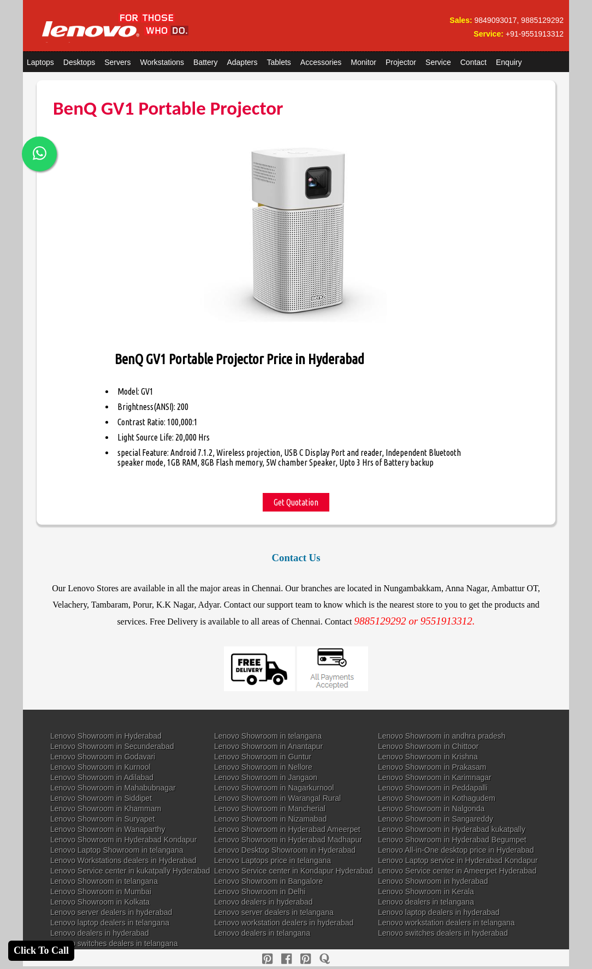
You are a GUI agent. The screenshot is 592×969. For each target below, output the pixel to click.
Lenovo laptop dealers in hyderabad (439, 912)
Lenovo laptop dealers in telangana (109, 922)
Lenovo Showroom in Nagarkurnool (274, 787)
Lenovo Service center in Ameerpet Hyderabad (457, 870)
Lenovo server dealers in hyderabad (111, 912)
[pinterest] (267, 959)
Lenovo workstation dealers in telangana (446, 922)
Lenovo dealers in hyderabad (263, 901)
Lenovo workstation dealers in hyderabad (283, 922)
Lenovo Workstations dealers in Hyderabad (123, 860)
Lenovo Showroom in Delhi (259, 891)
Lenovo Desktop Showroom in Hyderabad (285, 850)
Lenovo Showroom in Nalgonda (431, 808)
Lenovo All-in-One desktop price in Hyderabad (456, 850)
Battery (205, 62)
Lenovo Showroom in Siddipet (101, 798)
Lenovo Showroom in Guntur (262, 756)
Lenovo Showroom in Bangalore (268, 881)
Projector (401, 62)
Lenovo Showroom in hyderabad (433, 881)
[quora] (324, 959)
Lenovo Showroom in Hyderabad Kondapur (123, 839)
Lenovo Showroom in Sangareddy (435, 819)
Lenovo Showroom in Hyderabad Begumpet (452, 839)
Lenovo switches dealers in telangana (114, 943)
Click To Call (41, 950)
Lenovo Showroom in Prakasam (432, 767)
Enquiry (509, 62)
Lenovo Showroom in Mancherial (269, 808)
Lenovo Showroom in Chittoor (428, 746)
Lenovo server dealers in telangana (274, 912)
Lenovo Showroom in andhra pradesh (442, 736)
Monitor (363, 62)
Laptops (40, 62)
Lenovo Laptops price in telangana (272, 860)
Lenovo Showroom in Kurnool (100, 767)
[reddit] (305, 959)
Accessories (320, 62)
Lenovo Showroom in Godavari (102, 756)
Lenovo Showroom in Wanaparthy (107, 829)
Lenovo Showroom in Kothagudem (436, 798)
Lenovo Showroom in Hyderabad (106, 736)
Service (438, 62)
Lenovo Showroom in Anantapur (268, 746)
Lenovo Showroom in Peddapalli (433, 787)
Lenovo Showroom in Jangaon (265, 777)
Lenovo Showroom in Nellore (263, 767)
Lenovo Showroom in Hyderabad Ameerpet (287, 829)
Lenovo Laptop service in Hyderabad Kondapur (458, 860)
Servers (117, 62)
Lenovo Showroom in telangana (268, 736)
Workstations (162, 62)
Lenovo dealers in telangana (426, 901)
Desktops (79, 62)
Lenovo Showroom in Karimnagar (435, 777)
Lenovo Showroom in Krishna (428, 756)
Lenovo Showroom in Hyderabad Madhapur (288, 839)
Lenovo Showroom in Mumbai (100, 891)
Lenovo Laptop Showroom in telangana (116, 850)
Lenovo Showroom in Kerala (426, 891)
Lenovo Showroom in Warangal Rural (277, 798)
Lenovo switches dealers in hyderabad (443, 933)
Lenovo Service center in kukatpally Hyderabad (130, 870)
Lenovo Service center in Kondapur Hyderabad (293, 870)
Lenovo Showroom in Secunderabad (112, 746)
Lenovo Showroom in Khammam (105, 808)
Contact (473, 62)
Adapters (242, 62)
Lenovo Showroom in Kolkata (100, 901)
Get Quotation (296, 502)
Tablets (279, 62)
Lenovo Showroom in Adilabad (101, 777)
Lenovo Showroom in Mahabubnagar (113, 787)
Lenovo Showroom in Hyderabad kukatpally (451, 829)
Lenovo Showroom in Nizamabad (270, 819)
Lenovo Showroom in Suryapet (102, 819)
